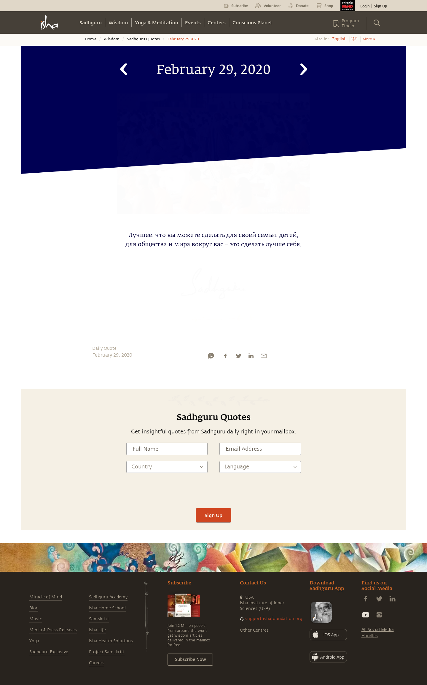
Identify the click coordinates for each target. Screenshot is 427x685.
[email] (263, 357)
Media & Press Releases (53, 630)
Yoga (34, 641)
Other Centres (254, 630)
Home (90, 39)
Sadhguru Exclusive (48, 652)
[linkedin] (251, 357)
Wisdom (118, 22)
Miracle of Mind (45, 597)
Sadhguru (90, 22)
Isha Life (97, 630)
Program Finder (350, 23)
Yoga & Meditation (156, 22)
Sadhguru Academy (108, 597)
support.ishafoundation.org (273, 618)
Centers (217, 22)
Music (35, 619)
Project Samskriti (107, 652)
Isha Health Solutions (111, 641)
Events (193, 22)
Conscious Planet (252, 22)
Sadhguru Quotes (143, 39)
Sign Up (380, 6)
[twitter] (238, 357)
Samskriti (99, 619)
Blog (33, 608)
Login (365, 6)
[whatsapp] (211, 357)
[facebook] (225, 357)
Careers (96, 663)
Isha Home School (107, 608)
